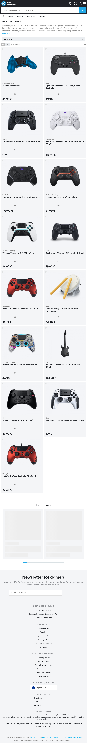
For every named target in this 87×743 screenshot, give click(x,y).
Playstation (19, 16)
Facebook (38, 698)
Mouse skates (43, 661)
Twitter (37, 702)
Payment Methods (43, 636)
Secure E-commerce (43, 643)
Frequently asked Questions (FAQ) (43, 614)
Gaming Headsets (43, 673)
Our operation (35, 737)
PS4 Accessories (31, 16)
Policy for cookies (60, 737)
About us (43, 632)
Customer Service (43, 610)
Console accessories (43, 665)
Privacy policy (43, 640)
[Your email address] (35, 593)
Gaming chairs (43, 669)
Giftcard (43, 647)
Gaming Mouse (43, 658)
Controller (42, 16)
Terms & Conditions (43, 618)
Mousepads (44, 676)
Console (10, 16)
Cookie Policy (43, 628)
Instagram (38, 705)
